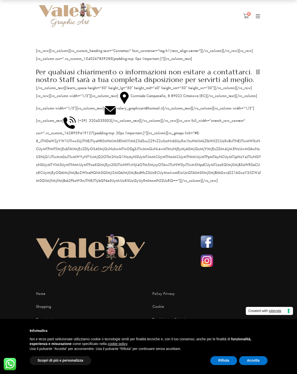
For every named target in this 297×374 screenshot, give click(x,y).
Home (40, 293)
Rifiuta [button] (223, 360)
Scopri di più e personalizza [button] (60, 360)
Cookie (158, 306)
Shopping (43, 306)
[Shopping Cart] (246, 16)
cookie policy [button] (117, 344)
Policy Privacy (163, 293)
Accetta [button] (253, 360)
